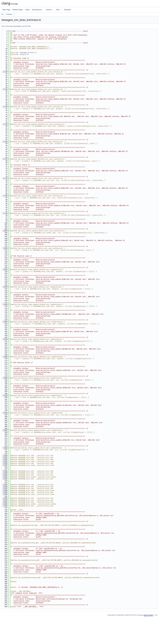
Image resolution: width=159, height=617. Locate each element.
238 (5, 490)
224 (5, 463)
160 (5, 339)
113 (5, 248)
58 (5, 142)
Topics (27, 10)
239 (5, 492)
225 (5, 465)
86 (5, 196)
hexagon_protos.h (28, 52)
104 (5, 231)
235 (5, 485)
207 (5, 430)
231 (5, 477)
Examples (67, 10)
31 (5, 89)
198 (5, 413)
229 (5, 473)
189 (5, 395)
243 (5, 500)
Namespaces (37, 10)
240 (5, 494)
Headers (9, 14)
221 (5, 457)
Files (58, 10)
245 (5, 504)
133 (5, 287)
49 (5, 124)
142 (5, 304)
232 (5, 479)
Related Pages (17, 10)
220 (5, 455)
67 (5, 159)
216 (5, 448)
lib (2, 14)
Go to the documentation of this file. (16, 26)
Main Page (6, 10)
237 (5, 488)
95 (5, 213)
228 (5, 471)
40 (5, 107)
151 (5, 322)
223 (5, 461)
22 (5, 72)
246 (5, 506)
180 (5, 378)
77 (5, 178)
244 (5, 502)
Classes (50, 10)
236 (5, 487)
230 (5, 475)
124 (5, 269)
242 (5, 498)
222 (5, 459)
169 (5, 357)
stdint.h (24, 54)
